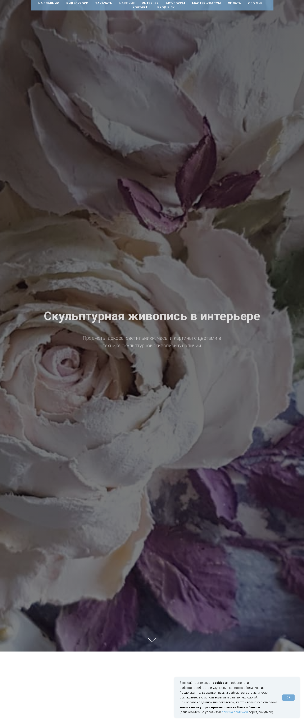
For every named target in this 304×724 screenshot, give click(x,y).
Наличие (127, 3)
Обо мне (255, 3)
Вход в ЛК (166, 7)
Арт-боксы (175, 3)
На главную (48, 3)
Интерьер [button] (150, 3)
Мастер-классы (206, 3)
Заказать (103, 3)
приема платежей (235, 712)
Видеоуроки (77, 3)
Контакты (141, 7)
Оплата (234, 3)
